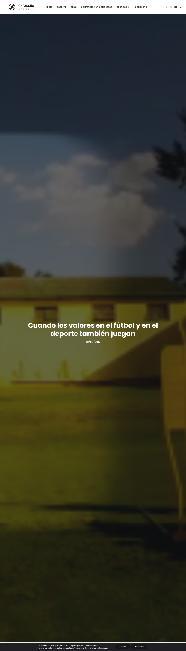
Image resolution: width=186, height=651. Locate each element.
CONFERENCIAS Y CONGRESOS (93, 7)
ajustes (105, 648)
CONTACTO (137, 7)
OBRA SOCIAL (120, 7)
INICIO (45, 7)
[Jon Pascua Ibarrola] (17, 7)
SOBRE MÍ (58, 7)
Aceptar (122, 646)
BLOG (70, 7)
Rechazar (139, 646)
